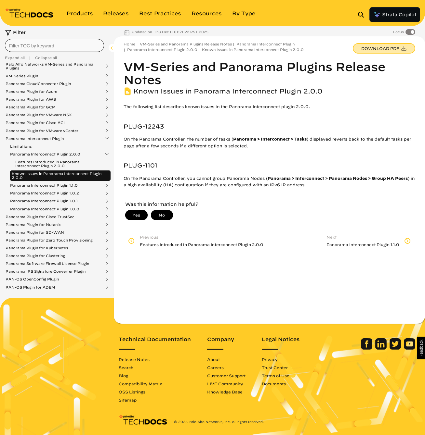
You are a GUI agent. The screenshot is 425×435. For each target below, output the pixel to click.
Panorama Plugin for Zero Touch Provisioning (49, 240)
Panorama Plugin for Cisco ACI (35, 123)
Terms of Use (275, 375)
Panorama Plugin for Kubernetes (37, 248)
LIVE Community (225, 383)
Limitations (21, 146)
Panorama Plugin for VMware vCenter (42, 131)
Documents (274, 383)
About (213, 359)
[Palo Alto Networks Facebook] (367, 348)
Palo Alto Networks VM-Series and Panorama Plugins (49, 66)
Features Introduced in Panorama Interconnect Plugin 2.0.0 (47, 164)
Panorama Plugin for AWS (31, 99)
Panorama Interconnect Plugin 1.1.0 (44, 185)
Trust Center (275, 367)
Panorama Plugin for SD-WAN (35, 232)
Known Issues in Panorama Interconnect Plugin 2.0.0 (56, 175)
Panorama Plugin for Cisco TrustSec (40, 217)
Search (126, 367)
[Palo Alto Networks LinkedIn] (381, 348)
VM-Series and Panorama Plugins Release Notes (186, 44)
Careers (215, 367)
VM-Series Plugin (22, 76)
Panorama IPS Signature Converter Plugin (46, 271)
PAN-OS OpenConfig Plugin (32, 279)
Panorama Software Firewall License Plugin (47, 264)
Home (129, 44)
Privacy (270, 359)
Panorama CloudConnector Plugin (38, 84)
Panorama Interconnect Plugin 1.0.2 (44, 193)
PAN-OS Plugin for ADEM (30, 287)
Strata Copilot (395, 15)
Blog (123, 375)
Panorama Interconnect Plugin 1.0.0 (44, 209)
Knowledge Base (225, 392)
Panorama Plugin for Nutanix (33, 225)
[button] (421, 348)
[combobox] (54, 45)
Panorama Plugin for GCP (30, 107)
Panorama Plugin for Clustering (35, 256)
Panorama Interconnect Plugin (35, 139)
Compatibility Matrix (140, 383)
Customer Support (226, 375)
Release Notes (134, 359)
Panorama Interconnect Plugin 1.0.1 (44, 201)
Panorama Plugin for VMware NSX (39, 115)
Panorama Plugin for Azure (31, 91)
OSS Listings (132, 392)
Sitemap (128, 400)
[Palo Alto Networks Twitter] (396, 348)
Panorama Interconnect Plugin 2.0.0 (45, 154)
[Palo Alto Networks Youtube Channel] (409, 348)
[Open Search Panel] (363, 15)
